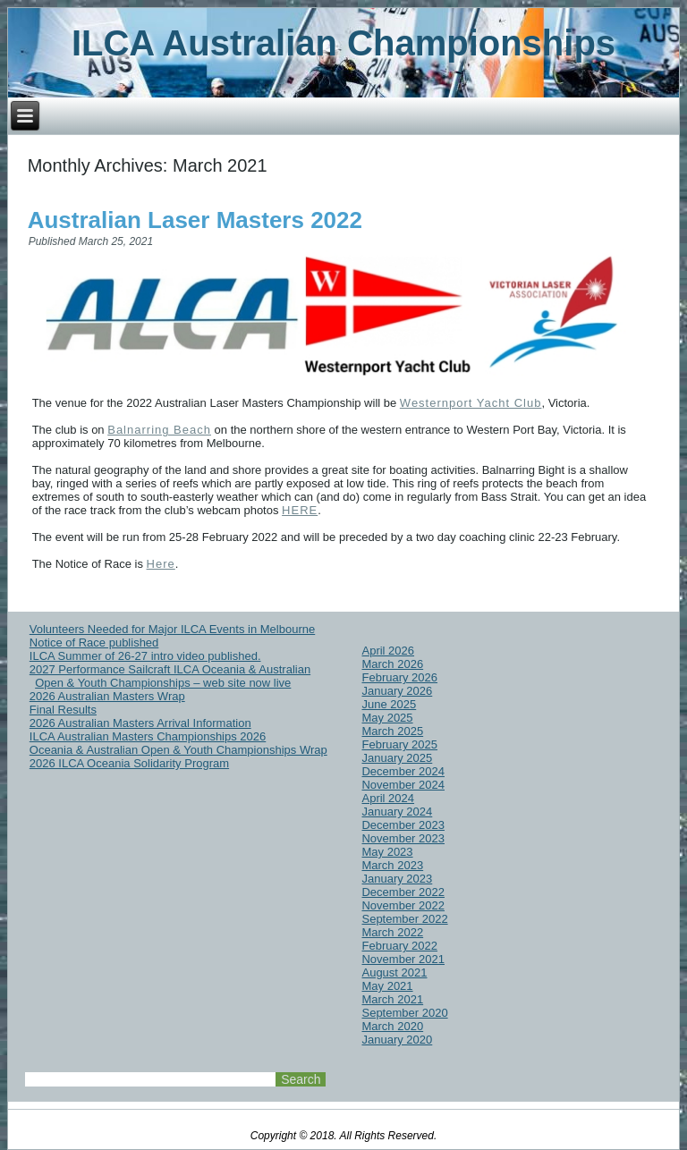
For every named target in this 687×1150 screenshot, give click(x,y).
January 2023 (396, 878)
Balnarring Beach (159, 429)
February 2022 (399, 945)
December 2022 (403, 892)
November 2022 (403, 905)
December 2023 (403, 825)
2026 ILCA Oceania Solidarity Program (129, 763)
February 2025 (399, 744)
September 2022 (404, 919)
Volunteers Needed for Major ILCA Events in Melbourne (172, 629)
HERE (300, 510)
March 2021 (392, 999)
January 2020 (396, 1039)
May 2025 (386, 717)
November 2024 (403, 784)
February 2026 (399, 677)
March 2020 (392, 1026)
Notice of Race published (94, 642)
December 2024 (403, 771)
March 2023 (392, 865)
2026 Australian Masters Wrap (107, 696)
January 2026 (396, 691)
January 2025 (396, 758)
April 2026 (387, 650)
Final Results (63, 709)
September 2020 (404, 1012)
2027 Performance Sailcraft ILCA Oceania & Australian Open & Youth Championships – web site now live (170, 676)
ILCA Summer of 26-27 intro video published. (145, 656)
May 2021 (386, 986)
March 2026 (392, 664)
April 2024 (387, 798)
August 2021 (394, 972)
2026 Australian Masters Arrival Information (140, 723)
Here (161, 564)
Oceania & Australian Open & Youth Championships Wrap (178, 750)
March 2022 (392, 932)
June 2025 (388, 704)
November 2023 (403, 838)
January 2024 (396, 811)
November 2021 (403, 959)
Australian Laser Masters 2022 (195, 220)
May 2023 (386, 851)
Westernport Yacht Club (471, 403)
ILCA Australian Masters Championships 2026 (148, 736)
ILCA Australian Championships (343, 43)
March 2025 (392, 731)
